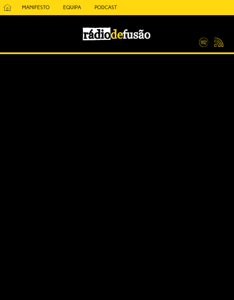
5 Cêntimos (132, 7)
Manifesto (36, 7)
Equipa (72, 7)
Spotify (203, 39)
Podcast (106, 7)
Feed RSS (217, 42)
